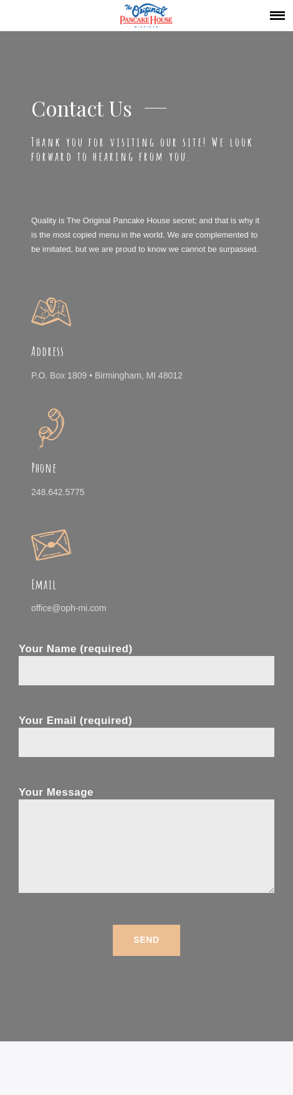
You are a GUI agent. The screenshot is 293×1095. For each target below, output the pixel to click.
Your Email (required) (146, 732)
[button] (277, 15)
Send (146, 940)
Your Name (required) (146, 660)
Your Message (146, 840)
